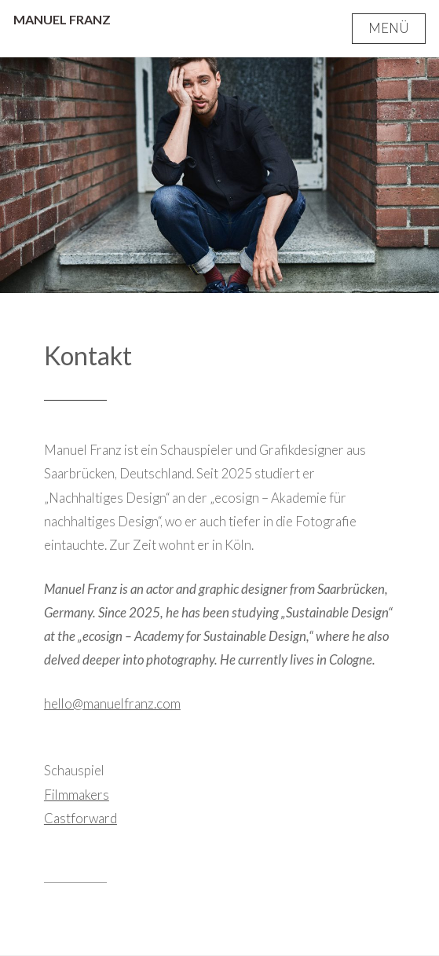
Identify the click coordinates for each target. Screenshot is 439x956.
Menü (388, 28)
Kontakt (88, 355)
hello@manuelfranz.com (112, 703)
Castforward (80, 818)
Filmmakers (76, 794)
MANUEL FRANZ (62, 19)
